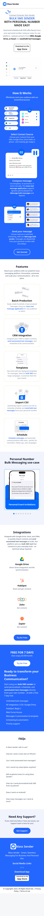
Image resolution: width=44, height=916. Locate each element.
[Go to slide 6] (25, 513)
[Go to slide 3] (18, 513)
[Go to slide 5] (23, 513)
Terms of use (25, 891)
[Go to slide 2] (16, 513)
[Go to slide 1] (14, 513)
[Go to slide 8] (30, 513)
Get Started (22, 252)
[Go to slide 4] (21, 513)
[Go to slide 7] (28, 513)
